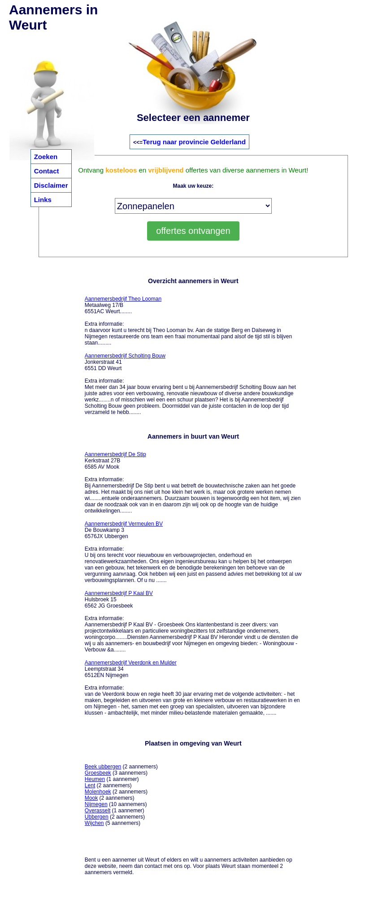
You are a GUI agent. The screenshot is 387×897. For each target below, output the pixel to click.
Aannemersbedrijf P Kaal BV (119, 593)
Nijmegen (96, 804)
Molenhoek (98, 792)
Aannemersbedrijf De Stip (115, 454)
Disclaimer (51, 185)
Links (43, 199)
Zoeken (46, 156)
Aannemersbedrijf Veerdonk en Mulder (131, 663)
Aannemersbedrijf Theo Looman (123, 299)
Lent (90, 785)
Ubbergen (97, 817)
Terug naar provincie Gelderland (194, 142)
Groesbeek (98, 773)
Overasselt (97, 810)
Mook (91, 798)
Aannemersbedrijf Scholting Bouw (125, 356)
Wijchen (94, 823)
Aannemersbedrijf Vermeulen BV (124, 524)
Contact (46, 171)
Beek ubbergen (103, 766)
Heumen (95, 779)
